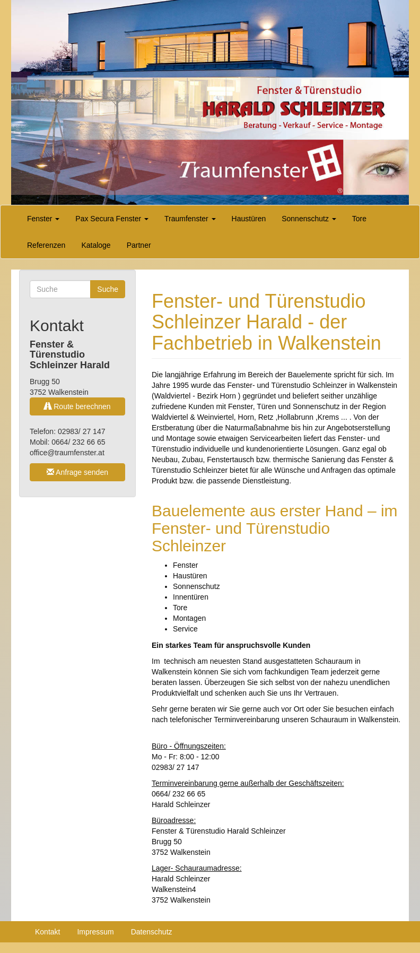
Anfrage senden (77, 472)
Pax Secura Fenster (111, 218)
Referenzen (46, 245)
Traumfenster (190, 218)
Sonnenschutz (309, 218)
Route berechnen (77, 406)
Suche (107, 289)
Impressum (95, 932)
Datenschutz (151, 932)
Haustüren (249, 218)
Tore (359, 218)
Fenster (43, 218)
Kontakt (47, 932)
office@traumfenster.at (67, 452)
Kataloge (95, 245)
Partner (139, 245)
